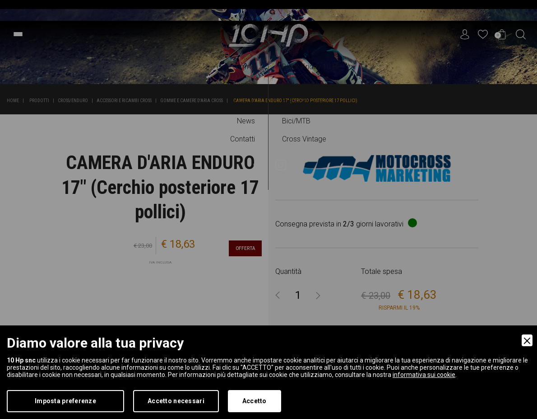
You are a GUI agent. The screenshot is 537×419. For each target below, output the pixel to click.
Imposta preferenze (65, 401)
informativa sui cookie (424, 374)
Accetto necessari (176, 401)
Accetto (254, 401)
